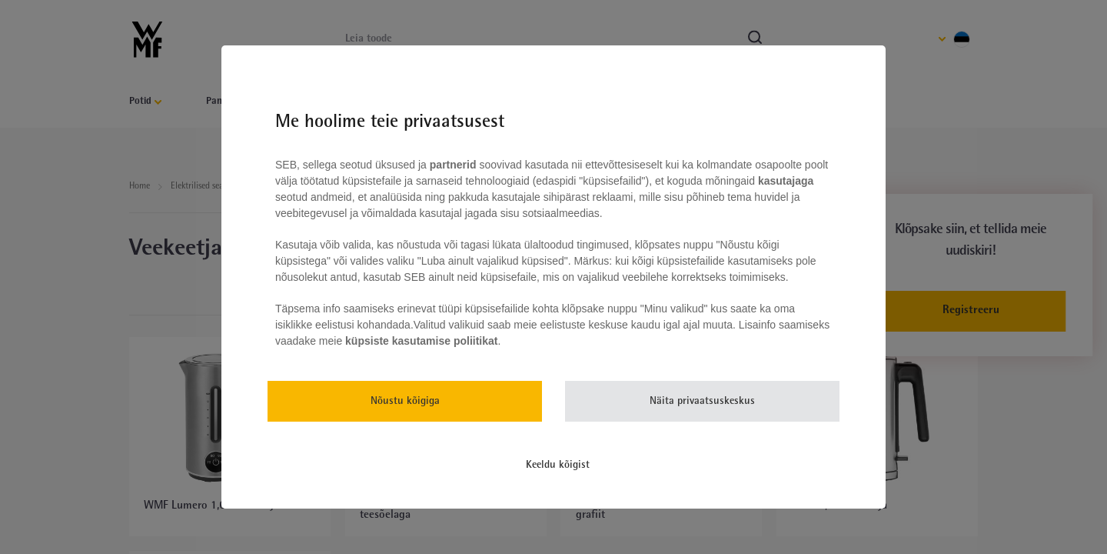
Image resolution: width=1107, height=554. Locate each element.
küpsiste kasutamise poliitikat (421, 341)
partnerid (453, 165)
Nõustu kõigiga (405, 401)
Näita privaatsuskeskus (702, 401)
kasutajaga (784, 181)
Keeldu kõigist (558, 465)
